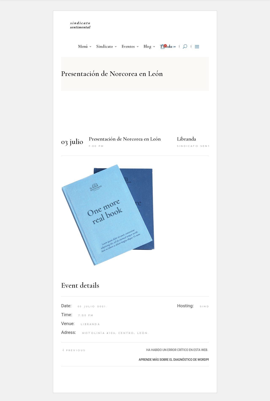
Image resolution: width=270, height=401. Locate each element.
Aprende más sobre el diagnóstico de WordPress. (177, 359)
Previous (76, 350)
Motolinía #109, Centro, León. (115, 333)
